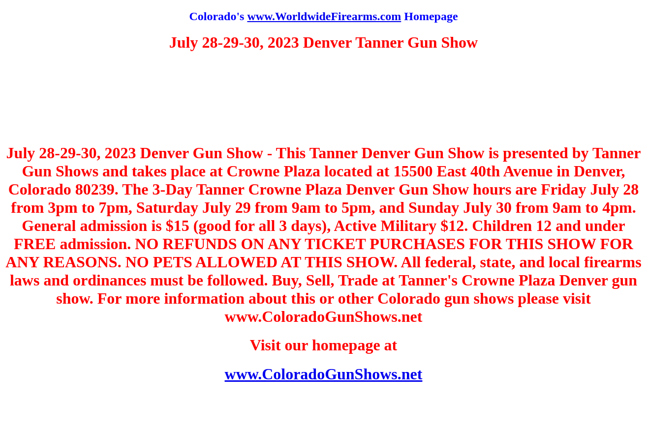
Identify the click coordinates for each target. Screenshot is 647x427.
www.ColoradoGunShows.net (324, 374)
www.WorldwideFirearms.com (324, 16)
